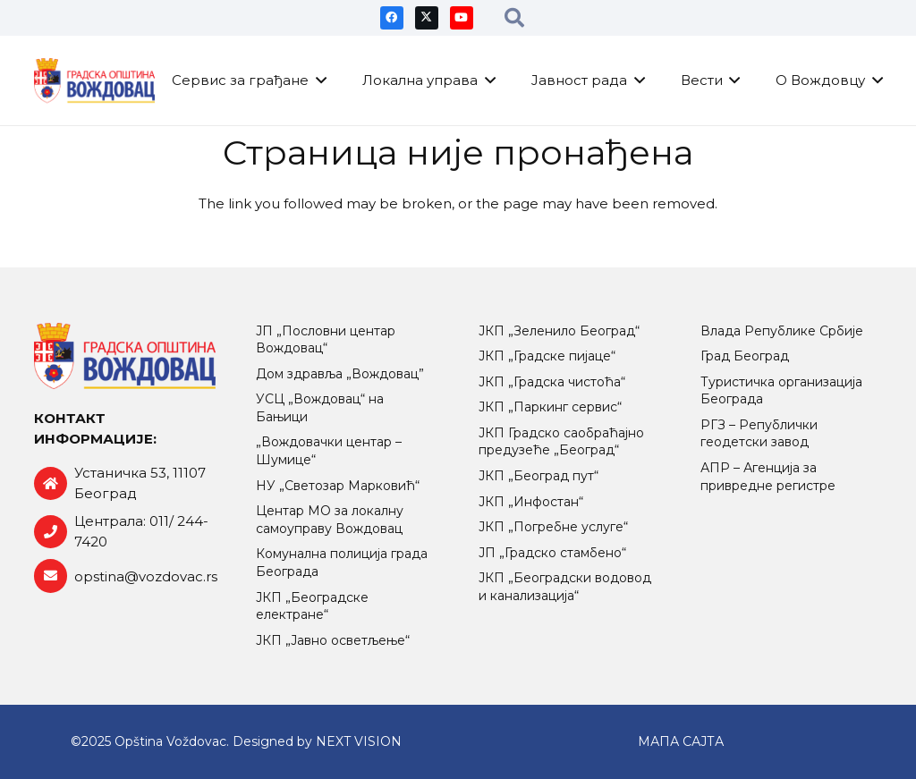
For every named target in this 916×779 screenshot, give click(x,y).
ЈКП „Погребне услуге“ (553, 527)
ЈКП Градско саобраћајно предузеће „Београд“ (561, 442)
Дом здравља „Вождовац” (340, 374)
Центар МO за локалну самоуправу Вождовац (329, 520)
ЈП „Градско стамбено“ (552, 553)
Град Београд (744, 356)
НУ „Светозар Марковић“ (338, 486)
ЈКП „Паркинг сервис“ (550, 407)
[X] (426, 18)
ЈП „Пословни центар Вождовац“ (325, 340)
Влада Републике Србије (781, 331)
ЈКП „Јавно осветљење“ (333, 640)
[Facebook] (391, 18)
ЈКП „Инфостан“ (531, 502)
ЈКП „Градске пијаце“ (547, 356)
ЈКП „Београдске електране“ (312, 606)
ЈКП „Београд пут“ (538, 476)
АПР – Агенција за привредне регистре (767, 477)
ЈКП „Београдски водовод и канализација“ (565, 587)
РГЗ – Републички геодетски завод (759, 434)
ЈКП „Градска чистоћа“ (552, 382)
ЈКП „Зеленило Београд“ (559, 331)
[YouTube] (461, 18)
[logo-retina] (95, 80)
